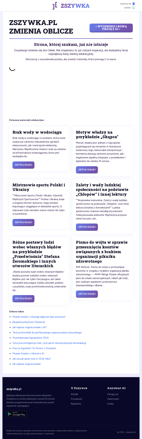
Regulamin (76, 403)
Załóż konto (113, 398)
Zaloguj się (127, 3)
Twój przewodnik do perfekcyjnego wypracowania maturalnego (47, 332)
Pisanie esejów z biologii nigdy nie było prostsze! (38, 316)
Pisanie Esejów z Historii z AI (28, 353)
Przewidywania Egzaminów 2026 (30, 337)
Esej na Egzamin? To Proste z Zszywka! (34, 348)
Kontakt (74, 394)
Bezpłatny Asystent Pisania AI (28, 322)
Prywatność (76, 398)
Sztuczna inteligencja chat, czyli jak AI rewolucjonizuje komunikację (49, 343)
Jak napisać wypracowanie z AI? (29, 327)
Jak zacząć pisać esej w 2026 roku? (31, 358)
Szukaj (129, 7)
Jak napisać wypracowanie (26, 363)
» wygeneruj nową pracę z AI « (111, 28)
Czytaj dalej (23, 164)
